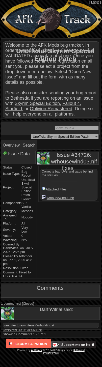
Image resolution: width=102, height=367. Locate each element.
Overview (11, 145)
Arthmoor (79, 350)
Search (29, 145)
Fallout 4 (71, 103)
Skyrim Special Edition (37, 103)
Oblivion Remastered (51, 108)
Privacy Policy (51, 353)
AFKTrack (36, 350)
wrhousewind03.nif (60, 198)
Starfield (13, 108)
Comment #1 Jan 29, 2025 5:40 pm (22, 330)
